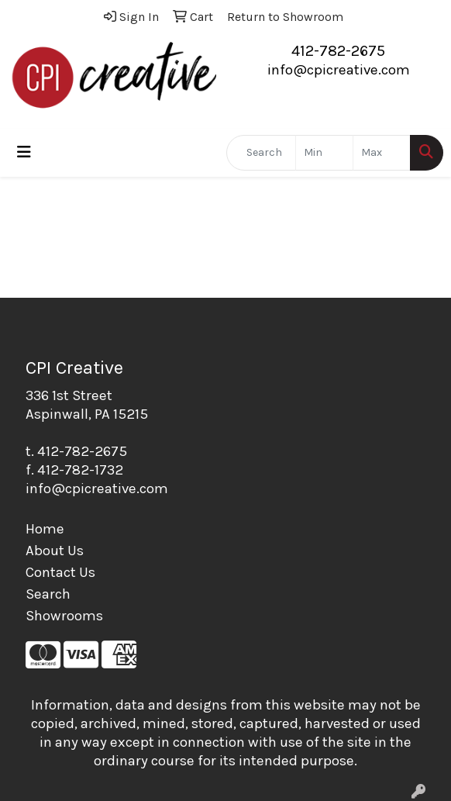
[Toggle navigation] (24, 152)
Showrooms (64, 615)
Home (45, 528)
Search (48, 593)
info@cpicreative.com (338, 69)
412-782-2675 (338, 51)
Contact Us (60, 572)
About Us (55, 550)
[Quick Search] (261, 153)
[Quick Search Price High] (382, 153)
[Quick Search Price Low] (324, 153)
